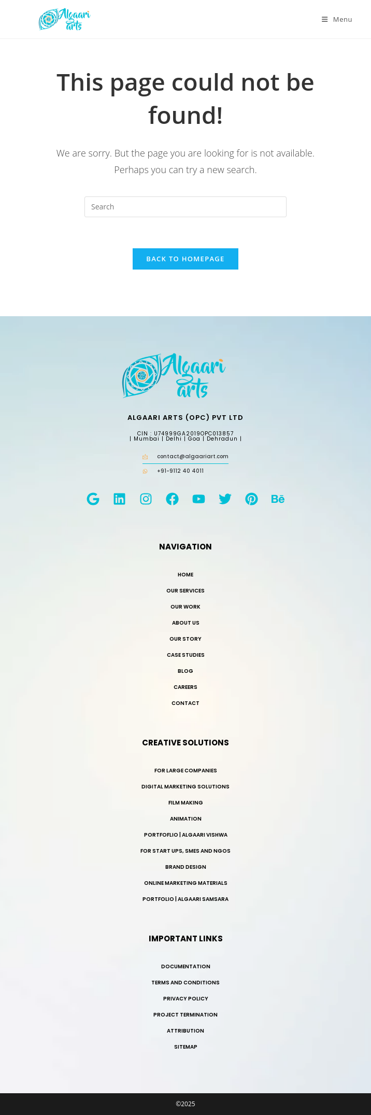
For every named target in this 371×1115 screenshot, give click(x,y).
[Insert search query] (185, 206)
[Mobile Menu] (337, 19)
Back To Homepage (185, 258)
